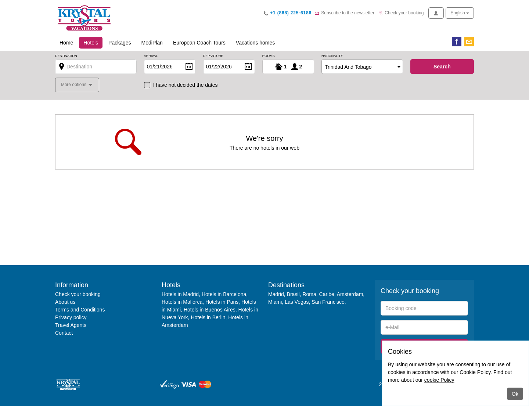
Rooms (268, 56)
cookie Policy (439, 380)
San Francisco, (329, 302)
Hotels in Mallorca (182, 302)
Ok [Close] (515, 394)
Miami (275, 302)
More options (74, 84)
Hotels (92, 42)
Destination (66, 56)
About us (65, 302)
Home (66, 43)
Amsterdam (350, 294)
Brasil (293, 294)
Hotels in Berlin (208, 317)
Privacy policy (71, 317)
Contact (64, 333)
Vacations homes (255, 43)
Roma (309, 294)
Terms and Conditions (80, 310)
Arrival (151, 56)
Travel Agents (70, 325)
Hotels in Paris (221, 302)
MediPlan (152, 43)
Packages (119, 43)
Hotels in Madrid (180, 294)
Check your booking (78, 294)
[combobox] (362, 66)
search (442, 67)
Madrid (276, 294)
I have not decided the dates (185, 85)
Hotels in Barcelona (224, 294)
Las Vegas (297, 302)
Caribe (326, 294)
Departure (213, 56)
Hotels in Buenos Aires (209, 310)
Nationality (332, 56)
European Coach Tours (199, 43)
